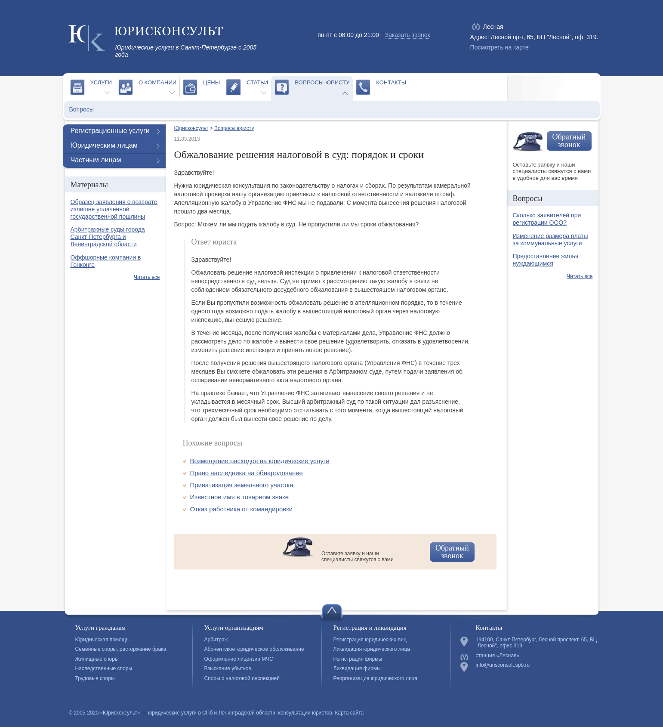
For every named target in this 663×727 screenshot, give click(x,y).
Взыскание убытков (227, 668)
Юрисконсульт (191, 128)
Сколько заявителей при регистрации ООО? (547, 219)
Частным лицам (96, 160)
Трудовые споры (95, 678)
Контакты (391, 82)
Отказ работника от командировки (241, 509)
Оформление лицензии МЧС (238, 659)
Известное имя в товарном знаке (239, 497)
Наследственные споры (104, 668)
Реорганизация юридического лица (375, 678)
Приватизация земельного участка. (243, 485)
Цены (211, 82)
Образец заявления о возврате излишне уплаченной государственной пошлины (114, 209)
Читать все (147, 277)
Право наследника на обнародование (246, 472)
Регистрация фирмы (357, 659)
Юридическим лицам (104, 145)
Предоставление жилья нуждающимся (546, 260)
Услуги (101, 82)
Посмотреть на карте (499, 47)
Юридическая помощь (102, 640)
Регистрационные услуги (110, 130)
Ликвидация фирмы (357, 668)
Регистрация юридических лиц (370, 640)
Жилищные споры (97, 659)
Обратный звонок (452, 552)
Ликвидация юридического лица (371, 649)
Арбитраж (216, 640)
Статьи (257, 82)
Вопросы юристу (322, 82)
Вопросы (81, 109)
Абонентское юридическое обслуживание (254, 649)
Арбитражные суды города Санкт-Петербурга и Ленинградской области (108, 236)
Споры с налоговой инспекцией (242, 678)
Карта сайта (349, 713)
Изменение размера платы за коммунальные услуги (550, 239)
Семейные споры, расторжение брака (121, 649)
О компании (157, 82)
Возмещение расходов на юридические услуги (260, 460)
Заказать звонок (407, 34)
